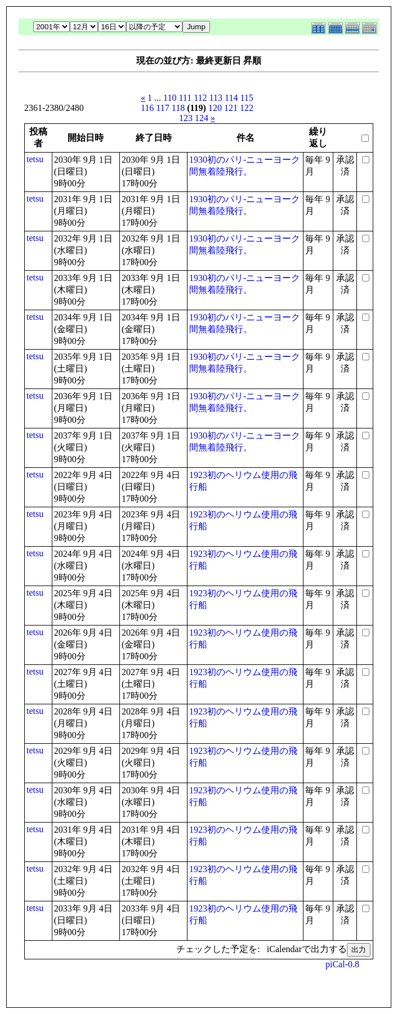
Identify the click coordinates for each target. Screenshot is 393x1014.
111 (184, 97)
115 (246, 97)
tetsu (34, 159)
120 (215, 108)
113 (215, 97)
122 (246, 108)
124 (201, 118)
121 (231, 108)
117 (162, 108)
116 (147, 108)
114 (231, 97)
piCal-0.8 (342, 964)
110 (169, 97)
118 (178, 108)
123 (186, 118)
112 (200, 97)
